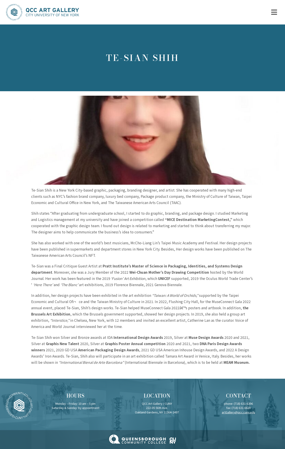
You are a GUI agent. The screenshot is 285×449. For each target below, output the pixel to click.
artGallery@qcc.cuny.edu (238, 412)
